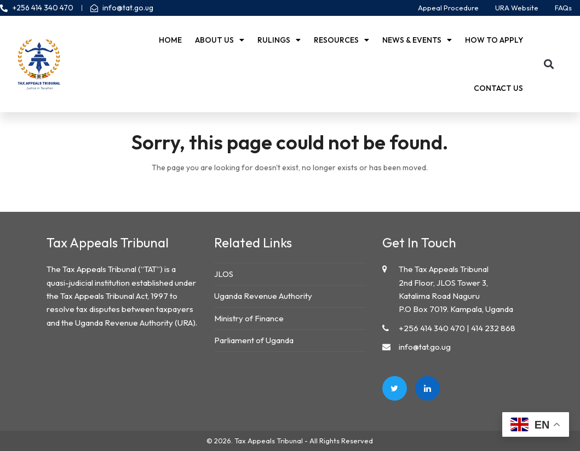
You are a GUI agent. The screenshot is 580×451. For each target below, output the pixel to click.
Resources (341, 40)
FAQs (563, 7)
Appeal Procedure (448, 7)
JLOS (223, 274)
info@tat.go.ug (425, 347)
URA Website (516, 7)
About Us (219, 40)
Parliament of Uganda (254, 340)
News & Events (417, 40)
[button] (548, 64)
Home (170, 40)
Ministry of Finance (249, 318)
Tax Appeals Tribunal (268, 440)
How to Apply (494, 40)
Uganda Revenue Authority (263, 296)
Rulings (279, 40)
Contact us (498, 88)
